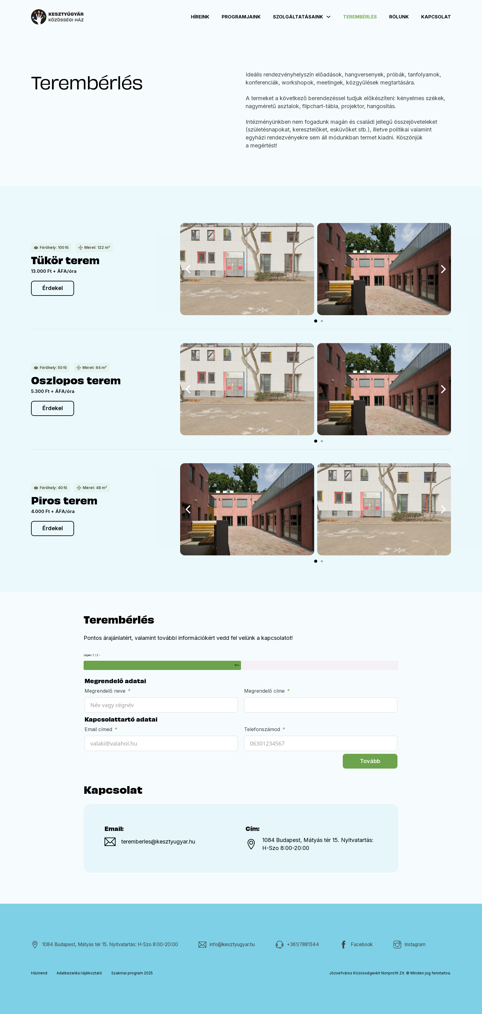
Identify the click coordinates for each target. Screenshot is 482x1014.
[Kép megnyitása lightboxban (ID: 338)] (247, 269)
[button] (315, 321)
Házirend (39, 973)
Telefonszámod (262, 729)
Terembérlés (360, 17)
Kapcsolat (436, 17)
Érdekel (52, 288)
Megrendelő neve (105, 690)
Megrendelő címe (264, 690)
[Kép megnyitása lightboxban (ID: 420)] (384, 269)
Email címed (98, 729)
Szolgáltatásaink (298, 17)
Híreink (200, 17)
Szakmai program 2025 (132, 973)
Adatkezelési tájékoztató (79, 973)
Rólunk (399, 17)
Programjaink (241, 17)
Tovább (370, 761)
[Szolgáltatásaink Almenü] (328, 16)
